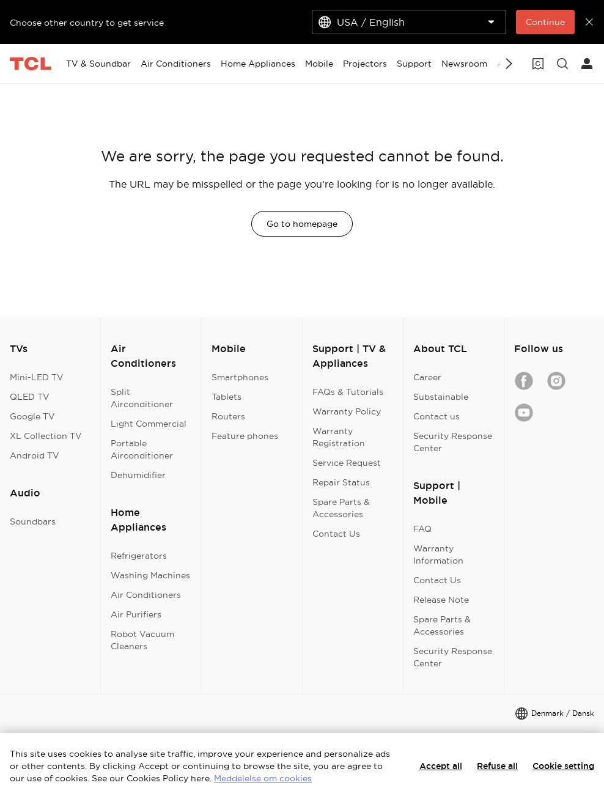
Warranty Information (438, 554)
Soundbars (33, 521)
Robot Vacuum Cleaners (142, 640)
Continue (545, 22)
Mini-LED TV (37, 377)
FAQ (422, 528)
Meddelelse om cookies (263, 778)
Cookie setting (563, 765)
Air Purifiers (136, 614)
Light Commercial (148, 423)
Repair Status (341, 482)
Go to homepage (302, 223)
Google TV (32, 416)
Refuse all (497, 765)
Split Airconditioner (142, 398)
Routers (228, 416)
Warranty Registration (338, 437)
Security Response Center (452, 442)
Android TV (34, 455)
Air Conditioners (146, 594)
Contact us (436, 416)
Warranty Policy (346, 411)
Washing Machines (150, 575)
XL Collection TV (46, 435)
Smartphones (240, 377)
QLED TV (30, 396)
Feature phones (245, 435)
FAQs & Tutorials (347, 391)
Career (427, 377)
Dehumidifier (138, 475)
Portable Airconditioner (142, 449)
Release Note (441, 599)
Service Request (346, 462)
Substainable (440, 396)
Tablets (226, 396)
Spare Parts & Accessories (341, 508)
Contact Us (336, 533)
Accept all (440, 765)
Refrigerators (139, 555)
